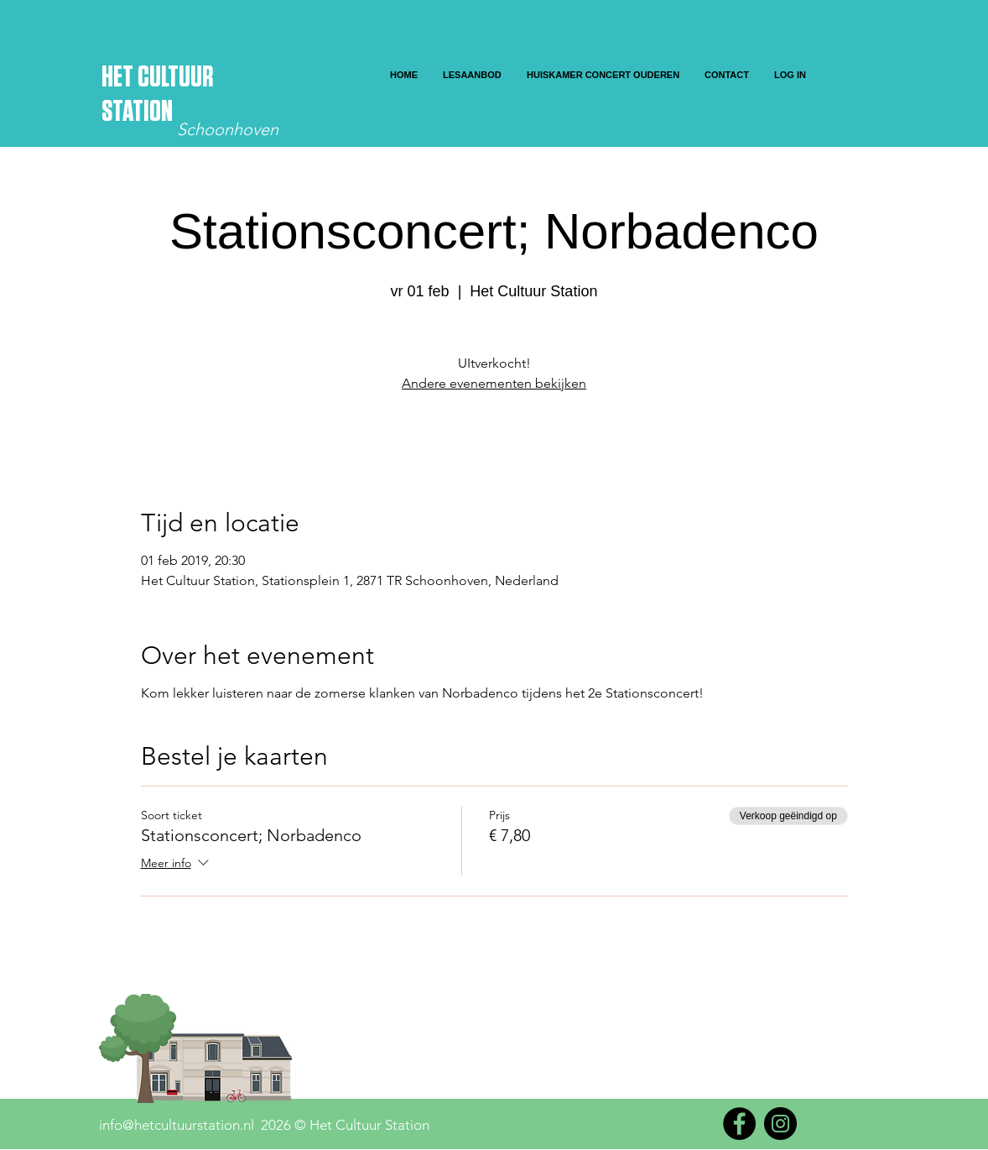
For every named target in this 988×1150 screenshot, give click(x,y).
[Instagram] (780, 1123)
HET (119, 77)
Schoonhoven (227, 129)
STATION (137, 112)
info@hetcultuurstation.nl (176, 1124)
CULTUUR (175, 77)
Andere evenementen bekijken (494, 383)
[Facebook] (739, 1123)
